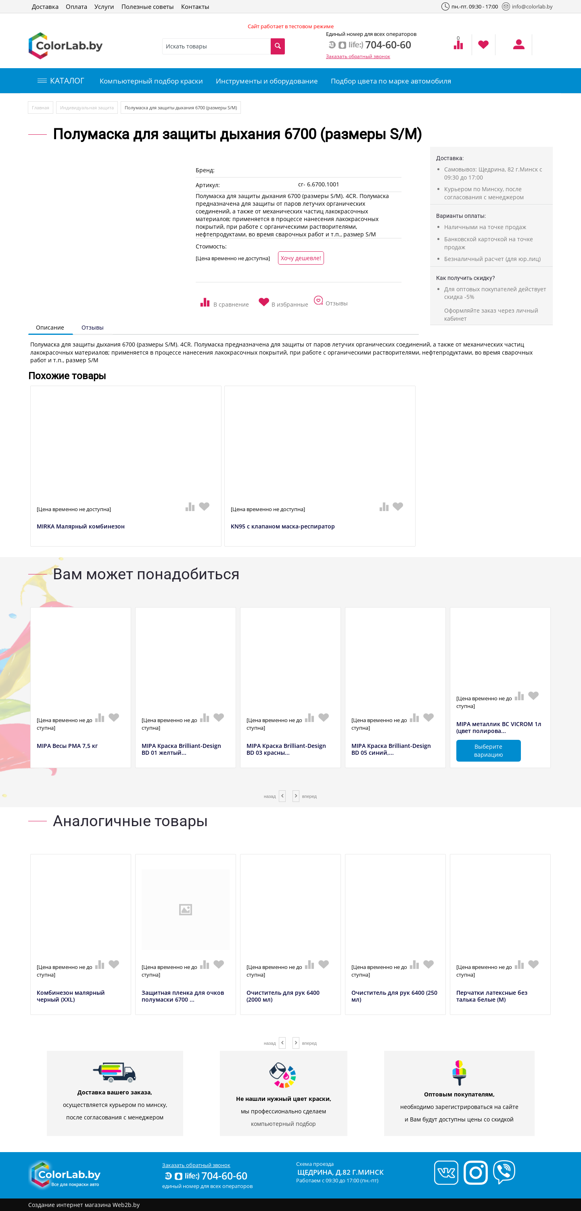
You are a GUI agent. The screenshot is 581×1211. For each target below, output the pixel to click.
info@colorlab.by (527, 6)
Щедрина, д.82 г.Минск (340, 1172)
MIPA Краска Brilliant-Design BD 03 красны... (286, 749)
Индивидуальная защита (87, 107)
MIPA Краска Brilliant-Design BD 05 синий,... (391, 749)
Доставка (45, 6)
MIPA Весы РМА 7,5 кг (67, 746)
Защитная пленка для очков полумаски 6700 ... (183, 996)
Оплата (76, 6)
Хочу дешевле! (301, 258)
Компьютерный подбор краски (151, 81)
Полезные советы (147, 6)
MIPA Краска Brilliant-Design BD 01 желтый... (181, 749)
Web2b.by (126, 1205)
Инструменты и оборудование (267, 81)
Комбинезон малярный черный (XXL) (71, 996)
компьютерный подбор (283, 1123)
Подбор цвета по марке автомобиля (391, 81)
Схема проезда (315, 1163)
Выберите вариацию (488, 750)
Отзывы (93, 327)
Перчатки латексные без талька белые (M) (491, 996)
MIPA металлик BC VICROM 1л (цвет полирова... (498, 728)
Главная (40, 107)
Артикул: (208, 185)
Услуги (104, 6)
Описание (50, 327)
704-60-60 (205, 1175)
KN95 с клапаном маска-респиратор (283, 526)
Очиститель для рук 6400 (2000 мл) (283, 996)
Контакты (195, 6)
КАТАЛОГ (61, 80)
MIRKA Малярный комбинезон (81, 526)
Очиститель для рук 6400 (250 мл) (394, 996)
